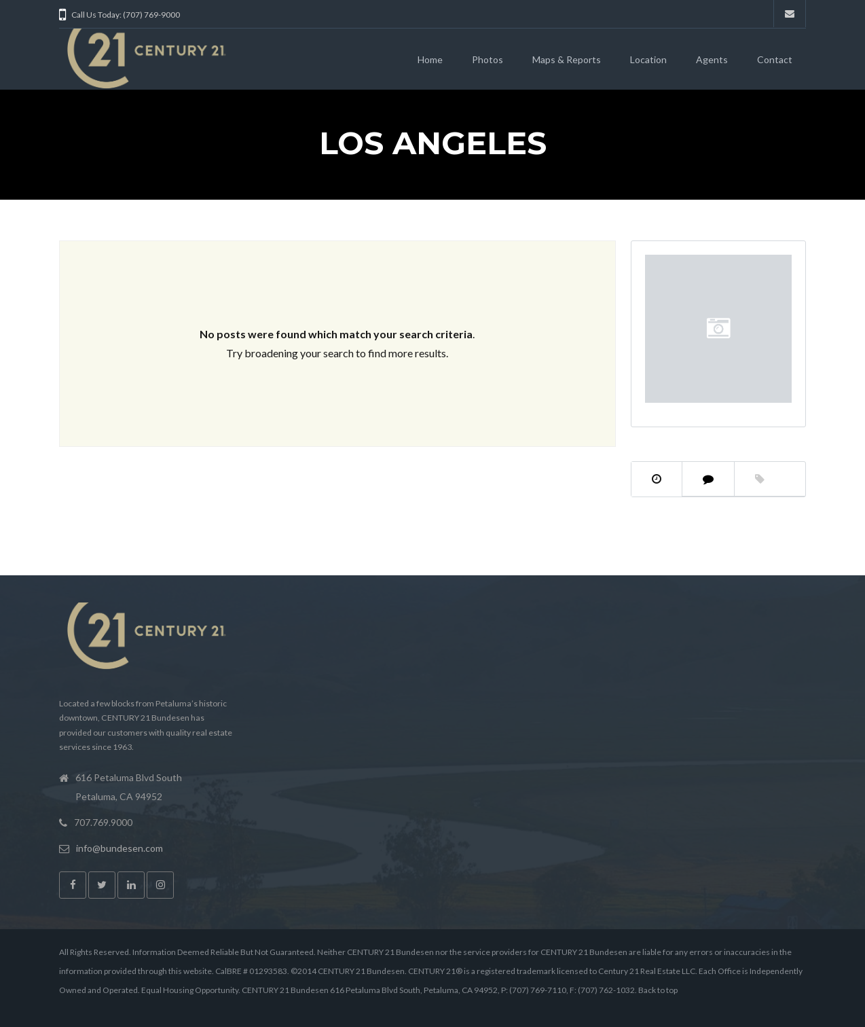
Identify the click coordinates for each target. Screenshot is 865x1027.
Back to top (658, 990)
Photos (487, 59)
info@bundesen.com (119, 848)
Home (430, 59)
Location (648, 59)
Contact (774, 59)
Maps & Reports (566, 59)
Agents (712, 59)
